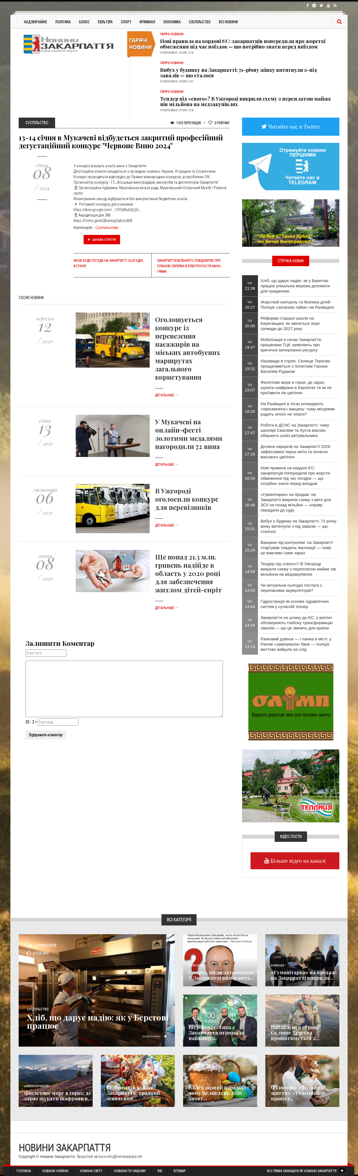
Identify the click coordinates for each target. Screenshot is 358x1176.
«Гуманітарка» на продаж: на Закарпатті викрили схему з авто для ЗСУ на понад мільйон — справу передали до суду (296, 502)
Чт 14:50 (250, 588)
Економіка (172, 21)
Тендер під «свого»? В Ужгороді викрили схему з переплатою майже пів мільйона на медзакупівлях (245, 101)
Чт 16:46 (250, 502)
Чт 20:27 (250, 304)
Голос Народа (197, 965)
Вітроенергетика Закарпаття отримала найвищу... (216, 1032)
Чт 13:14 (250, 644)
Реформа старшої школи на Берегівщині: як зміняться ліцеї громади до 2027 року (290, 323)
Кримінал (147, 21)
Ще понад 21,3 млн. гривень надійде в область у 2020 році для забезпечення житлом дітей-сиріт (188, 573)
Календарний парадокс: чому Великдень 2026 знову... (218, 1093)
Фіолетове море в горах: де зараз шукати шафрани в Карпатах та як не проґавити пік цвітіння (296, 387)
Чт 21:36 (250, 286)
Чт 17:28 (250, 451)
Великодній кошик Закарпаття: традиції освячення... (133, 1093)
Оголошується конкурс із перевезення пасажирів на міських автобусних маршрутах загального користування (187, 348)
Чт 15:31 (250, 526)
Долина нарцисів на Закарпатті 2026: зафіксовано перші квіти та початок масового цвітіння (296, 451)
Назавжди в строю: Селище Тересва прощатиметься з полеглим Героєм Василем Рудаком (295, 366)
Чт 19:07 (250, 387)
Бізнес (84, 21)
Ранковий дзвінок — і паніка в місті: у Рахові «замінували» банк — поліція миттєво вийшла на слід (296, 644)
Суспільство (200, 21)
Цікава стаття (102, 239)
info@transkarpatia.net (124, 1156)
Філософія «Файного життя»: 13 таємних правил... (297, 1093)
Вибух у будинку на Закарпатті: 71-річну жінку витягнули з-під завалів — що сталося (238, 73)
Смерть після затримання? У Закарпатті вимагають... (223, 975)
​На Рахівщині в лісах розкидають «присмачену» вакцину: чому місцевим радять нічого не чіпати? (298, 408)
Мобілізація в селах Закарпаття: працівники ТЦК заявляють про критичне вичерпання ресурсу (291, 344)
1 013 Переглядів (185, 122)
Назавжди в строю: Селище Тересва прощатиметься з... (295, 1032)
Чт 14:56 (250, 569)
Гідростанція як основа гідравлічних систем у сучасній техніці (295, 604)
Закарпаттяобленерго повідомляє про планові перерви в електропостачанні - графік (189, 266)
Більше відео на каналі (297, 860)
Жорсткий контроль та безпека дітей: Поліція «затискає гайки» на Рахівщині (297, 304)
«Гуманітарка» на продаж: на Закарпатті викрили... (304, 975)
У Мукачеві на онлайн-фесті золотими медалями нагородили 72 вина (188, 434)
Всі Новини (228, 21)
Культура (105, 21)
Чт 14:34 (250, 622)
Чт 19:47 (250, 345)
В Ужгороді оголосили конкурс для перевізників (186, 499)
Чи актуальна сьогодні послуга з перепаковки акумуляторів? (291, 588)
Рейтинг (219, 122)
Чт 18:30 (250, 409)
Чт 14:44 (250, 604)
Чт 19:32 (250, 366)
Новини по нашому (37, 1086)
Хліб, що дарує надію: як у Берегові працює (98, 1021)
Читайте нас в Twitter (293, 126)
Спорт (126, 21)
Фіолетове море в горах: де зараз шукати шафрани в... (58, 1096)
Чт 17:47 (250, 430)
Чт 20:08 (250, 323)
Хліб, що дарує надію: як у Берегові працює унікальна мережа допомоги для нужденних (295, 285)
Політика (63, 21)
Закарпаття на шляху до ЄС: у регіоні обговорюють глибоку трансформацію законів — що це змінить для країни (297, 622)
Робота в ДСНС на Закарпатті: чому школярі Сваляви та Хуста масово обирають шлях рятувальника (295, 430)
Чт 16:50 (250, 476)
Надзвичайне (35, 21)
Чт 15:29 (250, 547)
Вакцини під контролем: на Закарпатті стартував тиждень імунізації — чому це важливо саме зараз (297, 547)
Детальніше (167, 395)
